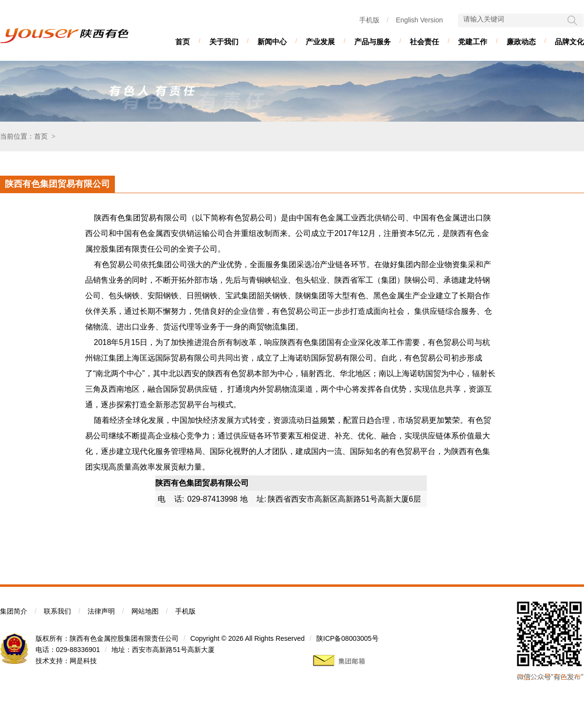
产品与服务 (372, 41)
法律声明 (101, 611)
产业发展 (320, 41)
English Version (419, 20)
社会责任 (424, 41)
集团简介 (13, 611)
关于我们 (223, 41)
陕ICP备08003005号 (347, 638)
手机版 (369, 20)
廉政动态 (521, 41)
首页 (182, 41)
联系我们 (57, 611)
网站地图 (145, 611)
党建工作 (472, 41)
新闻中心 (272, 41)
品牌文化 (569, 41)
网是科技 (83, 661)
